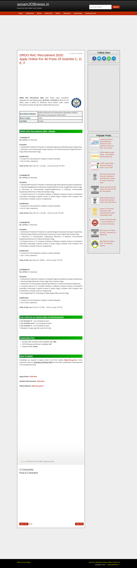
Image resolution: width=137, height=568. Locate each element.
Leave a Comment (76, 53)
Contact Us (116, 562)
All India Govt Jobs (32, 461)
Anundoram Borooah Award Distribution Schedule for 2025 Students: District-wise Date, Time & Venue (107, 144)
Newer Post (23, 524)
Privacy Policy (107, 562)
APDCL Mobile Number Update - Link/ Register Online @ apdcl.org (107, 155)
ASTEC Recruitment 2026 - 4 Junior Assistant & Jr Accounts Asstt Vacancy (108, 222)
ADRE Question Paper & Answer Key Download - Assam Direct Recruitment (108, 200)
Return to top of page (23, 562)
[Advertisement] (69, 32)
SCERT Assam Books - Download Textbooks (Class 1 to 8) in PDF (107, 165)
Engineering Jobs (49, 461)
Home (30, 524)
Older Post (79, 524)
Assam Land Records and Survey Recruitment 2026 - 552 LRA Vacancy (108, 189)
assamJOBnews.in (33, 4)
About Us (91, 562)
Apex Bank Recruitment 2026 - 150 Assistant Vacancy (107, 243)
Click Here (40, 381)
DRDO (41, 461)
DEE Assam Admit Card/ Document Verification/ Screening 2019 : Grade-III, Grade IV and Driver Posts (107, 178)
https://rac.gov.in (70, 360)
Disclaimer (99, 562)
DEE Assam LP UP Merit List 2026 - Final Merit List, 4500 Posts (108, 233)
